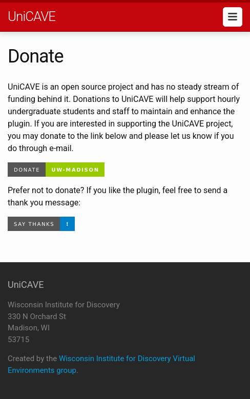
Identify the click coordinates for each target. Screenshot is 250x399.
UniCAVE (31, 16)
